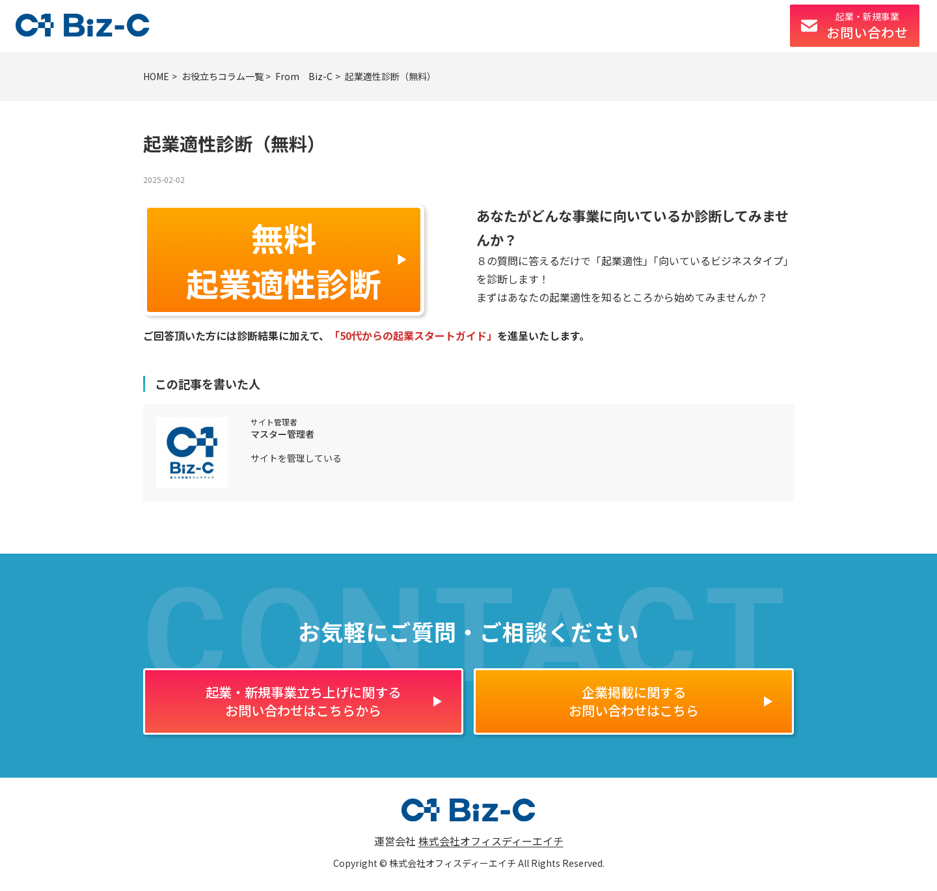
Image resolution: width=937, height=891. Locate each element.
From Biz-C (304, 76)
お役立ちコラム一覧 (223, 76)
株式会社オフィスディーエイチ (491, 841)
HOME (156, 76)
